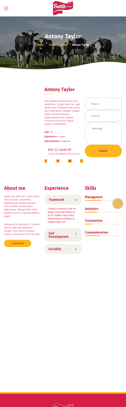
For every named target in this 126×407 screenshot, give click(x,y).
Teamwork (56, 199)
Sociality (55, 249)
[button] (63, 200)
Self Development (59, 234)
